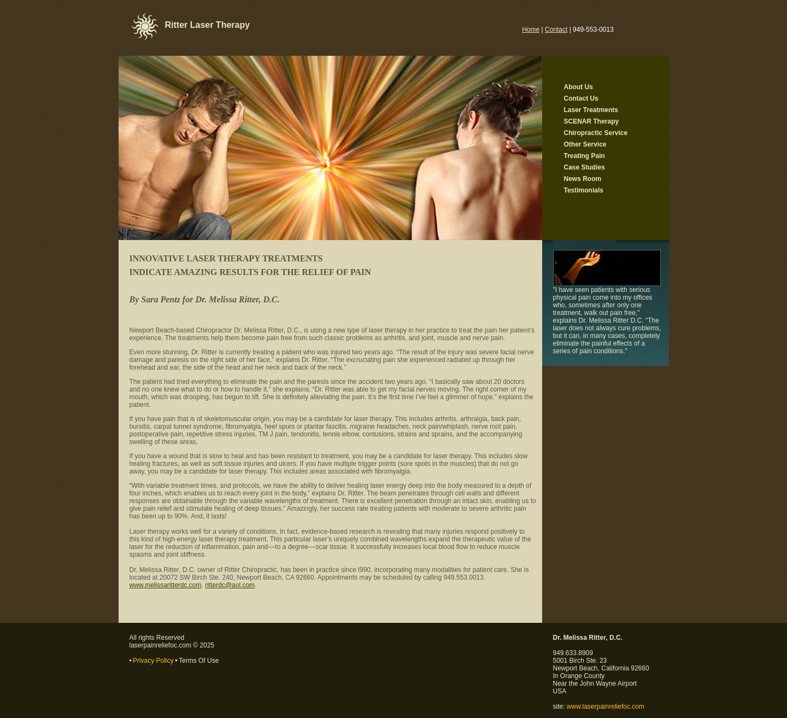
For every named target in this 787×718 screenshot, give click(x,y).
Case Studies (584, 167)
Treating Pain (584, 156)
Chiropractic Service (596, 133)
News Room (583, 179)
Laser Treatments (591, 110)
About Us (578, 87)
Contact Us (581, 98)
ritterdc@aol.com (230, 585)
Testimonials (583, 190)
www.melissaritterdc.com (166, 585)
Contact (556, 29)
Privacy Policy (153, 660)
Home (530, 29)
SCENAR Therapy (591, 121)
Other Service (585, 144)
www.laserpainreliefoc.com (605, 706)
